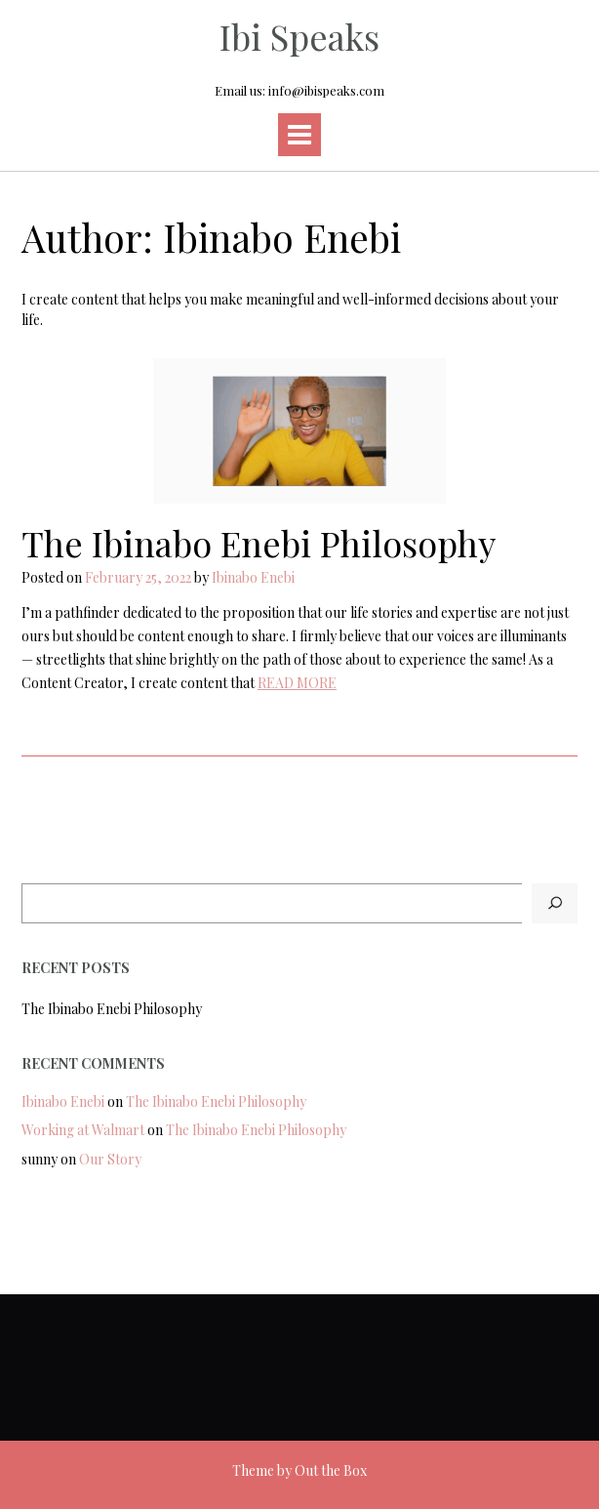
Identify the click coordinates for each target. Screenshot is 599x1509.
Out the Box (331, 1470)
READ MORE (297, 682)
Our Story (110, 1159)
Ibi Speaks (299, 36)
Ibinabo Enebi (253, 577)
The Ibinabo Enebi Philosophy (258, 542)
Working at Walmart (82, 1130)
